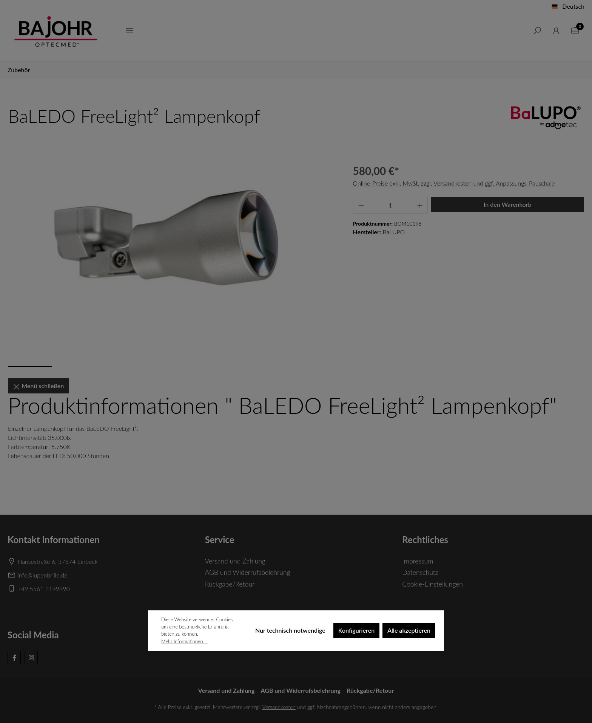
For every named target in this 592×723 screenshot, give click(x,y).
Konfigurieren (356, 630)
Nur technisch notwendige (290, 630)
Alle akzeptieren (408, 630)
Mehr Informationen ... (184, 641)
